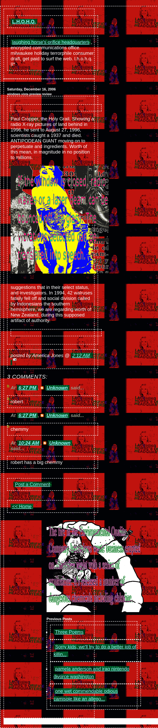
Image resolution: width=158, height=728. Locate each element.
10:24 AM (28, 443)
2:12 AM (81, 355)
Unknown (57, 387)
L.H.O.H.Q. (24, 21)
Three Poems (69, 632)
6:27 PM (27, 387)
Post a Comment (32, 484)
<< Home (22, 506)
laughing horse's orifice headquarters (50, 42)
